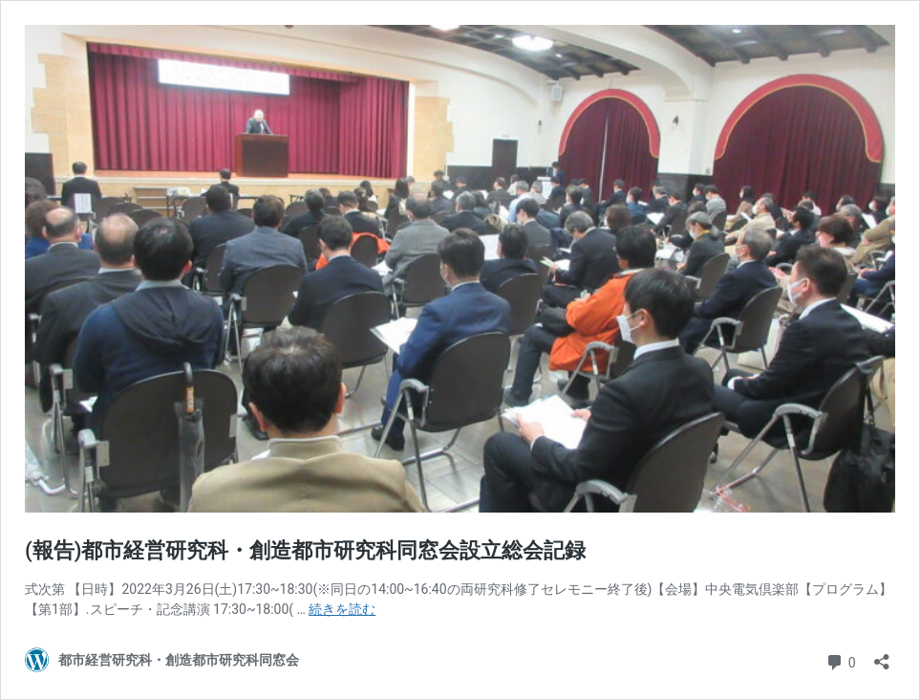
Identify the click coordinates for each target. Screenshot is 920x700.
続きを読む (342, 609)
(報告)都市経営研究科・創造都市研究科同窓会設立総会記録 (305, 550)
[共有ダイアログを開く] (881, 655)
